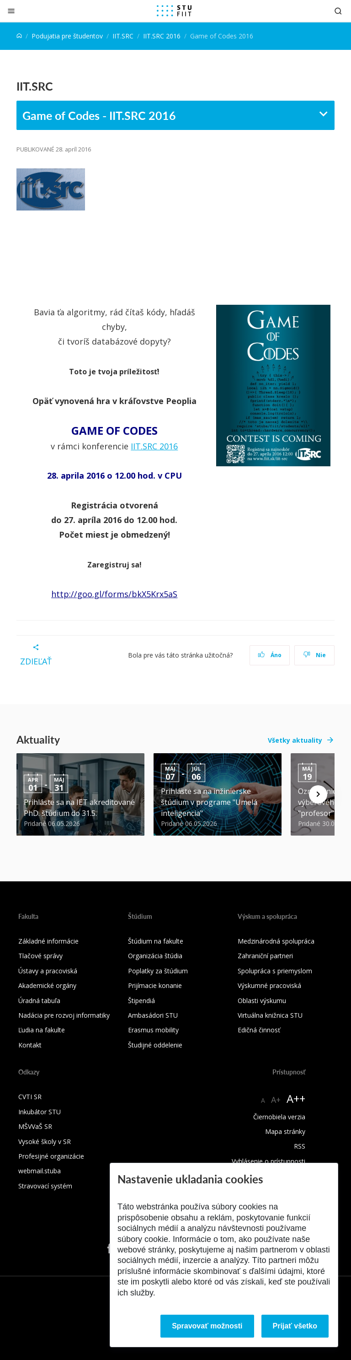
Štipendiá (141, 1000)
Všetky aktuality (295, 740)
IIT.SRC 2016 (162, 36)
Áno (270, 655)
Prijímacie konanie (155, 985)
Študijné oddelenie (155, 1045)
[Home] (19, 36)
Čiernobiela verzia (279, 1116)
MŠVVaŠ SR (35, 1126)
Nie (314, 655)
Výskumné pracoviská (269, 985)
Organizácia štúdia (155, 955)
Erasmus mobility (153, 1029)
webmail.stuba (39, 1170)
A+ (276, 1099)
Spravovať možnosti (207, 1326)
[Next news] (318, 794)
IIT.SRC (122, 36)
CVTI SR (30, 1096)
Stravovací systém (45, 1186)
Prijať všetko (295, 1326)
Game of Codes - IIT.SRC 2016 (99, 115)
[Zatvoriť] (11, 11)
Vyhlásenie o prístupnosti (268, 1161)
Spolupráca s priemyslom (275, 970)
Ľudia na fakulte (41, 1029)
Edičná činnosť (259, 1029)
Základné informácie (48, 941)
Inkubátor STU (39, 1111)
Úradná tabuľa (39, 1000)
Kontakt (30, 1045)
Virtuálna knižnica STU (270, 1015)
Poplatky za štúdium (158, 970)
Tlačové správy (40, 955)
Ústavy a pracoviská (47, 970)
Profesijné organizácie (51, 1156)
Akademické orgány (47, 985)
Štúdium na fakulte (155, 941)
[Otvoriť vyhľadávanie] (338, 11)
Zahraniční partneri (265, 955)
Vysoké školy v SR (44, 1141)
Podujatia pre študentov (67, 36)
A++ (296, 1098)
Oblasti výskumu (262, 1000)
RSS (299, 1146)
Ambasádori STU (153, 1015)
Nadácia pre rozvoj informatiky (64, 1015)
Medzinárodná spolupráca (276, 941)
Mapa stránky (285, 1131)
